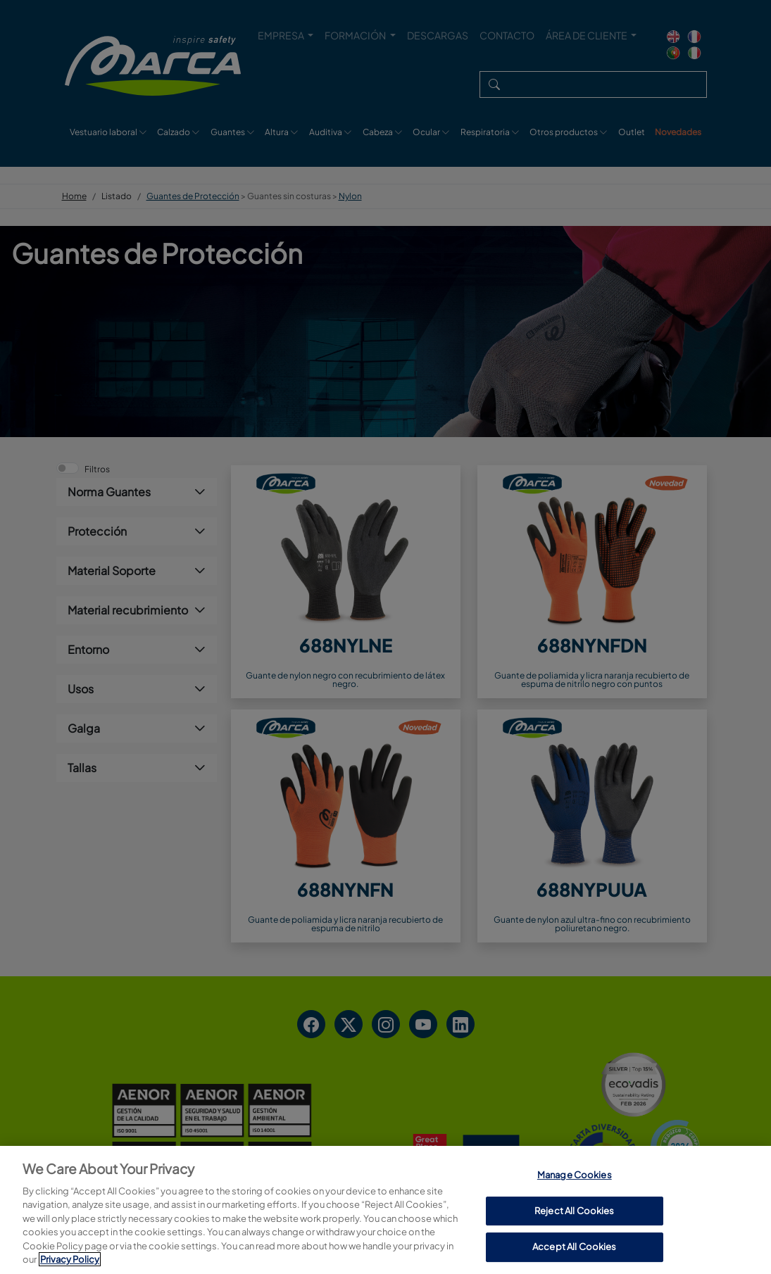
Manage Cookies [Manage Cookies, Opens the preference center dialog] (574, 1242)
